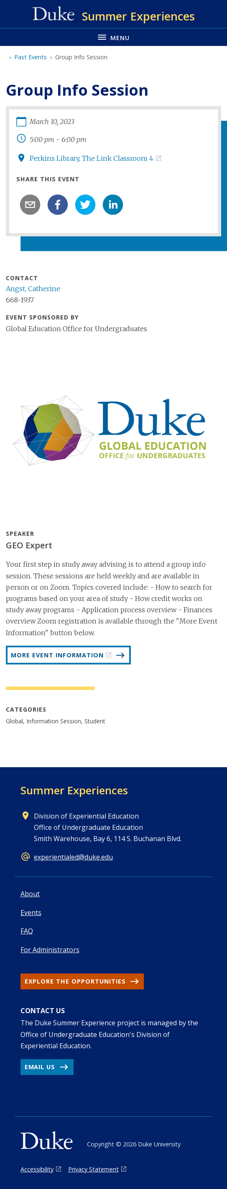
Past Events (30, 57)
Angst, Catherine (33, 288)
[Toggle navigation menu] (113, 37)
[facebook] (57, 204)
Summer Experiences (74, 790)
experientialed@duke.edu (73, 857)
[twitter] (85, 204)
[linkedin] (112, 204)
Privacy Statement (93, 1169)
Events (30, 912)
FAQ (26, 930)
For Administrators (49, 949)
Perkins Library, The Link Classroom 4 (91, 158)
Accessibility (37, 1169)
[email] (30, 204)
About (30, 893)
